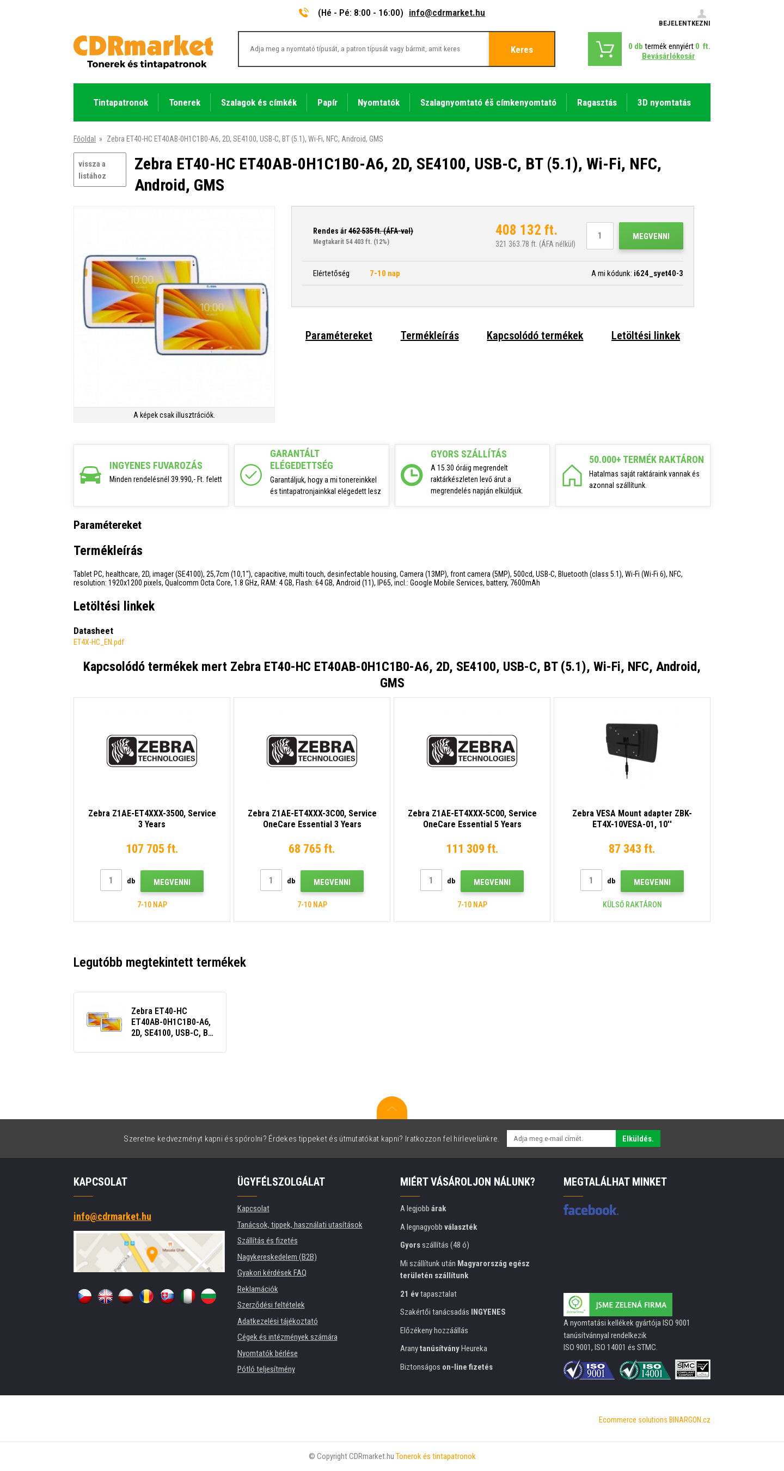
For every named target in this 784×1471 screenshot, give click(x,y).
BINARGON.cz (689, 1419)
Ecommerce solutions (633, 1419)
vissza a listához (92, 170)
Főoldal (85, 139)
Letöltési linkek (645, 335)
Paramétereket (338, 335)
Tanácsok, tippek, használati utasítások (300, 1225)
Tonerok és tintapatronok (436, 1456)
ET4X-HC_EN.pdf (99, 642)
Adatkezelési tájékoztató (277, 1321)
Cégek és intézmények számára (287, 1337)
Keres (522, 49)
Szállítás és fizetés (267, 1241)
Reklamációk (257, 1289)
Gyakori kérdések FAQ (272, 1273)
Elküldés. (638, 1139)
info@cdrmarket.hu (447, 12)
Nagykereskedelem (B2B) (277, 1257)
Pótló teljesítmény (266, 1369)
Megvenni (651, 236)
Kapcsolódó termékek (535, 335)
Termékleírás (430, 335)
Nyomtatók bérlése (267, 1353)
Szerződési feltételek (271, 1305)
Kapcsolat (253, 1208)
